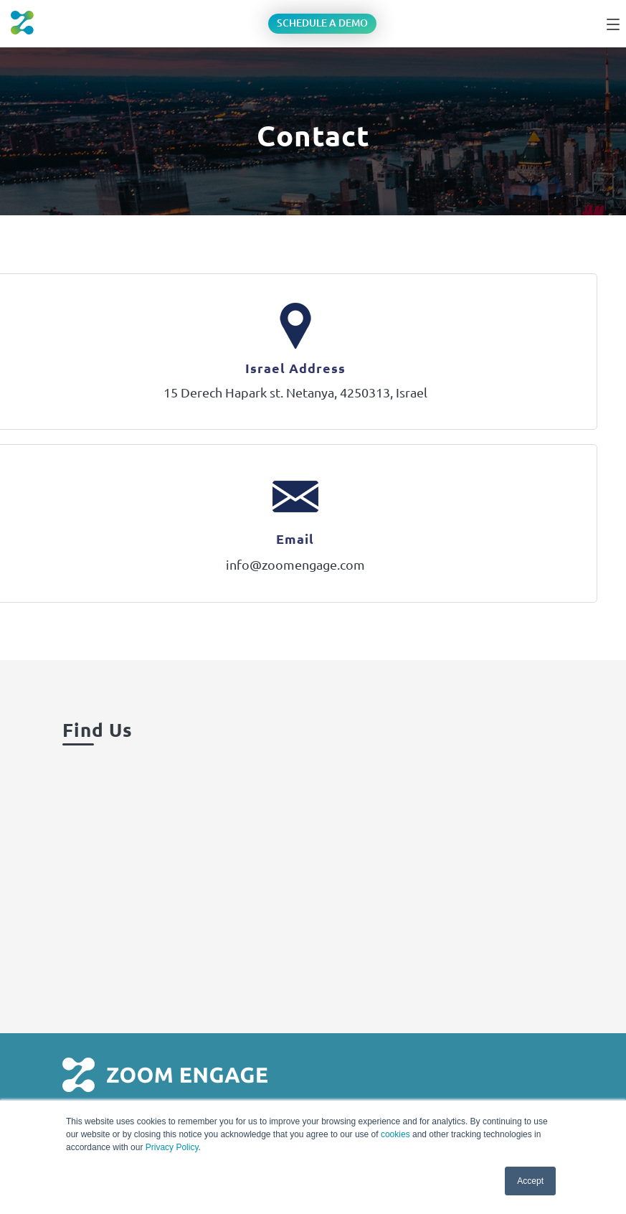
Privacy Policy (172, 1147)
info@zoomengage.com (295, 564)
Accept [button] (530, 1181)
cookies (395, 1134)
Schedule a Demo (322, 23)
